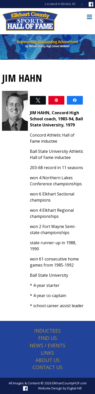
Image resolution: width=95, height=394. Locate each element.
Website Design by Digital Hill (60, 388)
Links (47, 352)
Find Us (47, 338)
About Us (47, 360)
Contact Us (47, 367)
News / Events (47, 345)
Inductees (47, 330)
